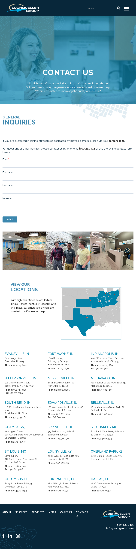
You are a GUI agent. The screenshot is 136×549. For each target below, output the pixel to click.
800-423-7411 (125, 524)
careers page (116, 141)
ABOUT (6, 512)
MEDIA (52, 512)
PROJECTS (38, 512)
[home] (22, 8)
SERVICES (21, 512)
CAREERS (66, 512)
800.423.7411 (87, 148)
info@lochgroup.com (120, 528)
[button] (126, 8)
